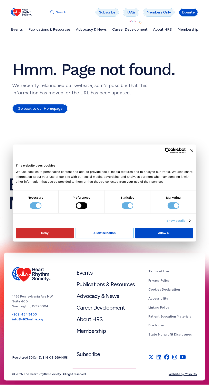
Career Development (129, 31)
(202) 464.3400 (24, 316)
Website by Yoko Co (183, 375)
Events (18, 31)
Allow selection (104, 233)
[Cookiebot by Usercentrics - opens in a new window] (168, 151)
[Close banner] (191, 150)
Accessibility (158, 300)
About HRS (161, 31)
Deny (45, 233)
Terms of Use (158, 273)
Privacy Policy (159, 282)
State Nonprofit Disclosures (170, 336)
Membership (186, 31)
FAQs (129, 13)
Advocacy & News (91, 31)
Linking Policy (158, 309)
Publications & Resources (50, 31)
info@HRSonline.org (27, 321)
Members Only (157, 13)
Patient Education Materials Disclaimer (169, 322)
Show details (176, 220)
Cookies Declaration (164, 291)
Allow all (164, 233)
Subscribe (106, 13)
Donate (187, 13)
